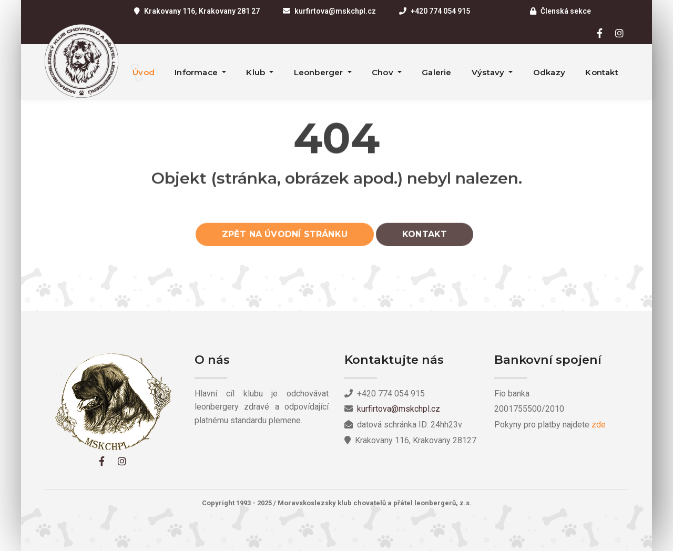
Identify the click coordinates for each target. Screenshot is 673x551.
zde (599, 425)
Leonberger (319, 72)
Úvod (143, 72)
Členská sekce (566, 11)
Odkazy (549, 72)
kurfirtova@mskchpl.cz (335, 11)
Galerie (436, 72)
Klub (256, 72)
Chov (383, 72)
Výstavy (489, 72)
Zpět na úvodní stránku (285, 237)
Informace (197, 72)
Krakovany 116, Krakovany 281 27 (202, 11)
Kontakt (601, 72)
